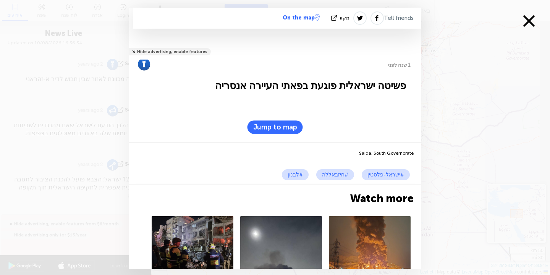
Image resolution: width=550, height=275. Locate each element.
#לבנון (295, 174)
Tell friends (399, 18)
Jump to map (275, 127)
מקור (341, 18)
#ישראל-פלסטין (385, 174)
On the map (301, 17)
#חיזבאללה (335, 174)
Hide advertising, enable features (172, 51)
